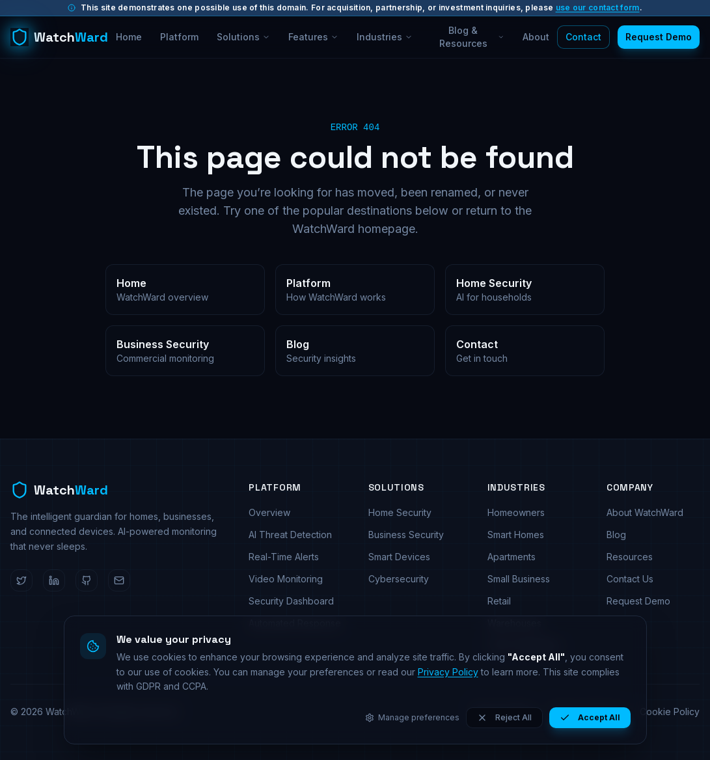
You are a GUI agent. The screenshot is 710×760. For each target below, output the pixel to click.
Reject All (504, 717)
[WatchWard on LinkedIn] (54, 580)
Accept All (590, 717)
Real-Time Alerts (284, 556)
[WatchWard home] (59, 37)
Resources (630, 556)
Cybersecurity (398, 578)
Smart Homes (515, 534)
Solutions (243, 36)
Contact (583, 36)
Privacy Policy (448, 671)
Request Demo (658, 36)
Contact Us (630, 578)
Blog (616, 534)
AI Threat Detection (290, 534)
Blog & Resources (471, 37)
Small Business (518, 578)
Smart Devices (399, 556)
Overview (269, 512)
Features (313, 36)
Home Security (399, 512)
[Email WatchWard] (119, 580)
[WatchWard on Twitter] (21, 580)
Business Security (406, 534)
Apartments (511, 556)
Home (129, 36)
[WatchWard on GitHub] (86, 580)
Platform (179, 36)
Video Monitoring (286, 578)
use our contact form (598, 7)
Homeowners (516, 512)
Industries (385, 36)
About (536, 36)
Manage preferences (412, 717)
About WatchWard (645, 512)
